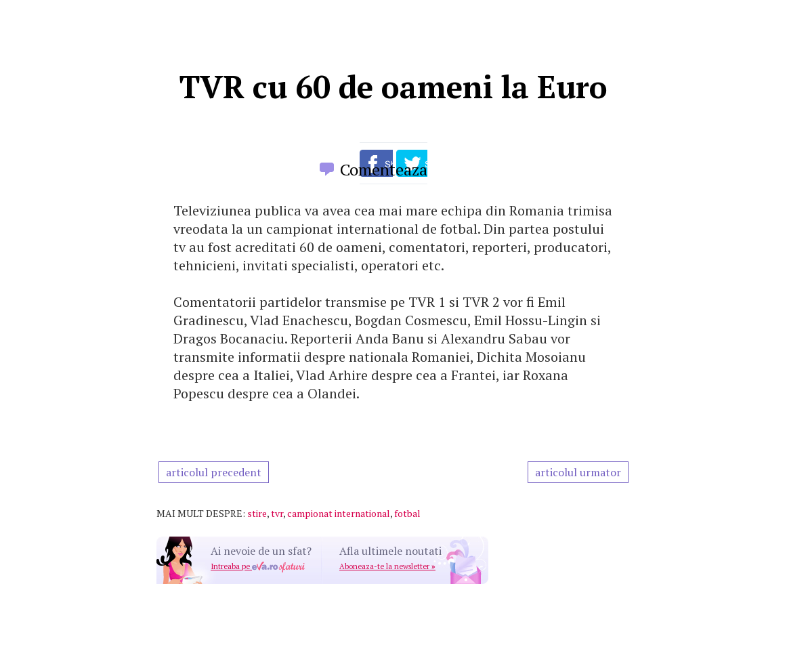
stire (257, 513)
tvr (277, 513)
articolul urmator (578, 472)
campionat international (338, 513)
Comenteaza (383, 169)
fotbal (407, 513)
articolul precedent (213, 472)
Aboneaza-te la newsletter (387, 566)
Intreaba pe (258, 566)
